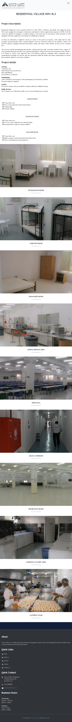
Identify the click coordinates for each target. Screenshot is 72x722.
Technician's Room (32, 117)
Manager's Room (32, 132)
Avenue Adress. (35, 718)
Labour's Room (32, 99)
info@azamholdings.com (10, 688)
